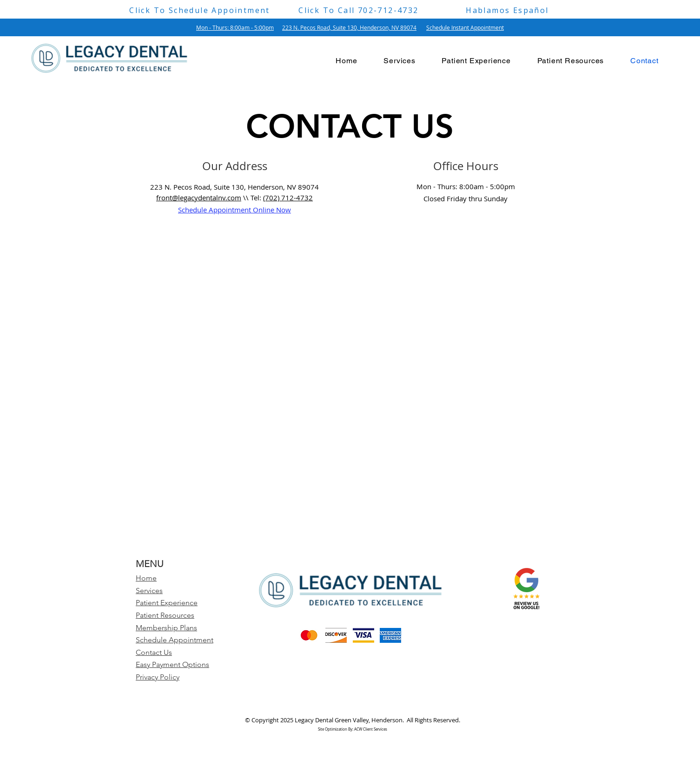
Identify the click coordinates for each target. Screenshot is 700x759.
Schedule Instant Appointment (465, 27)
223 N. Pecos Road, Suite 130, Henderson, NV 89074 (349, 27)
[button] (476, 61)
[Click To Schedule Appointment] (199, 10)
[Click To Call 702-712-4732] (358, 10)
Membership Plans (166, 627)
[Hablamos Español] (507, 10)
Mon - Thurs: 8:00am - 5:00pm (235, 27)
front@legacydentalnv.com (198, 197)
